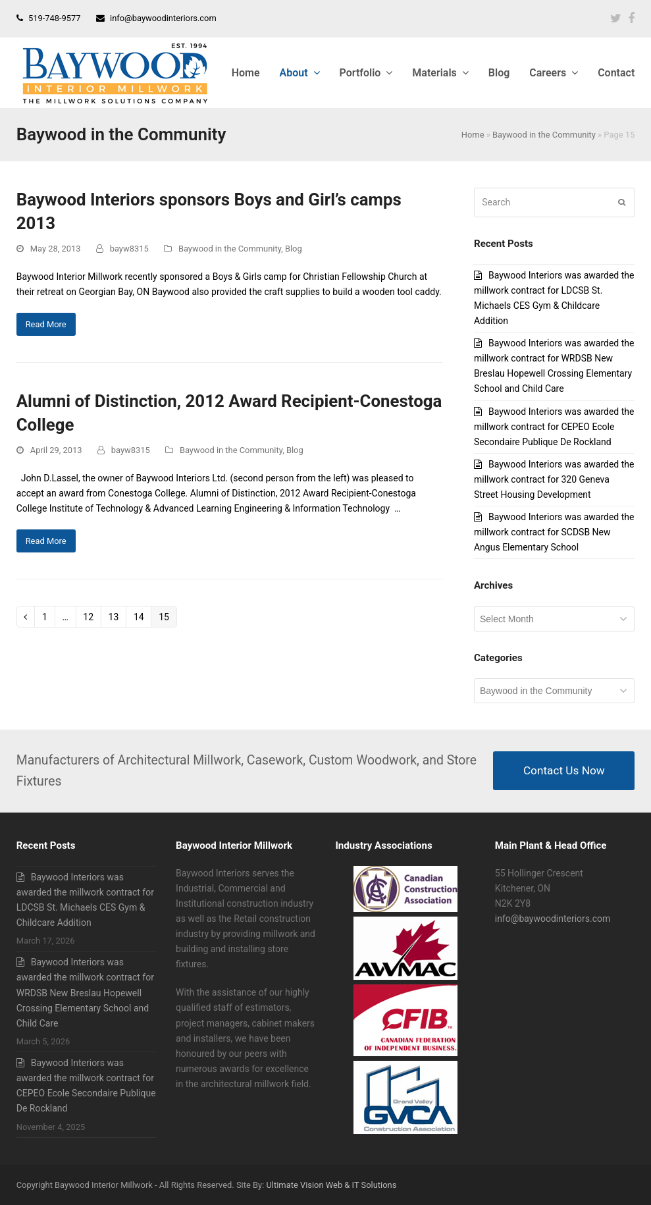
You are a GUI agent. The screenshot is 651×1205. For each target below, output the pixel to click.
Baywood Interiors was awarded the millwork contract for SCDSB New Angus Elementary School (554, 532)
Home (472, 135)
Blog (293, 249)
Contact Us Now (564, 770)
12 (91, 616)
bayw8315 (129, 249)
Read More (46, 324)
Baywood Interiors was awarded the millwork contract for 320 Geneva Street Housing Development (554, 479)
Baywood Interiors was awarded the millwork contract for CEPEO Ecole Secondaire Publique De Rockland (554, 426)
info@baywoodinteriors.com (163, 18)
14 (142, 616)
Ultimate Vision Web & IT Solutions (331, 1185)
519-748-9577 (54, 18)
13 (117, 616)
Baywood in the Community (544, 135)
